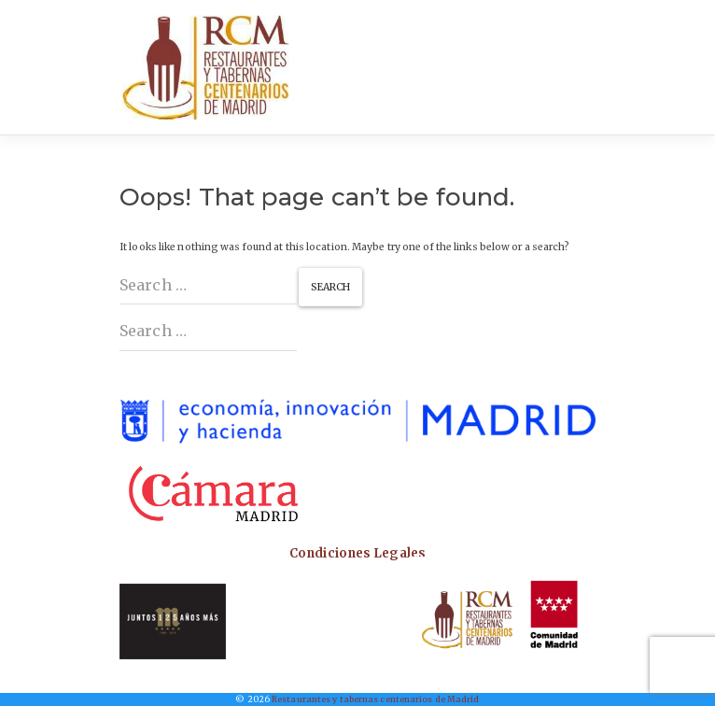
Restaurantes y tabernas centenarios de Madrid (376, 699)
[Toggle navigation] (576, 67)
